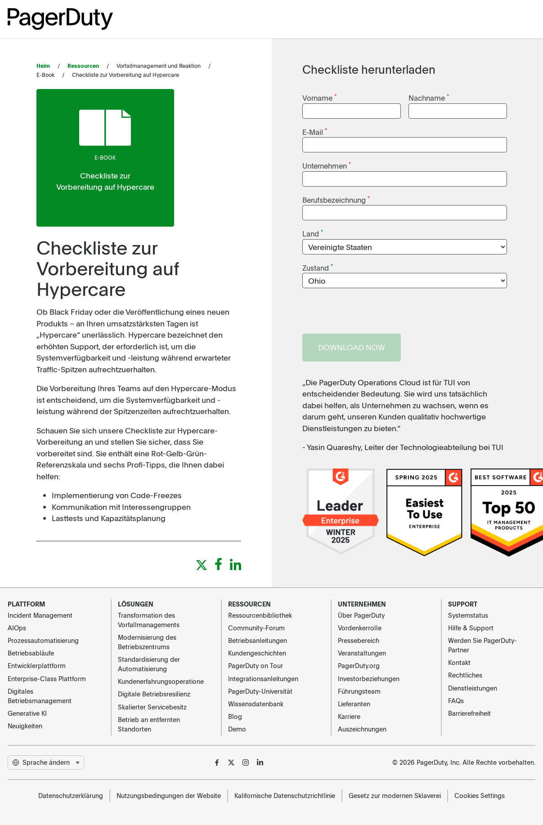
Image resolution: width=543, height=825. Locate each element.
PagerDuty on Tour (255, 665)
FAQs (456, 700)
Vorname (319, 97)
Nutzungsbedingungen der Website (169, 795)
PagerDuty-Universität (260, 691)
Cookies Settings (479, 795)
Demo (237, 728)
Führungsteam (359, 691)
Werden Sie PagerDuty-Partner (482, 645)
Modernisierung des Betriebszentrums (147, 642)
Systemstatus (468, 615)
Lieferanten (354, 703)
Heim (43, 65)
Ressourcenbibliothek (260, 615)
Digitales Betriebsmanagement (40, 696)
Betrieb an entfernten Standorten (149, 724)
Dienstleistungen (472, 687)
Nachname (428, 97)
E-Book (105, 157)
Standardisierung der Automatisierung (149, 664)
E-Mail (314, 131)
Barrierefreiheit (469, 713)
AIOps (17, 627)
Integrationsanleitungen (263, 678)
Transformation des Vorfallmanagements (149, 620)
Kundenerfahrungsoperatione (161, 681)
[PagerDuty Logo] (60, 19)
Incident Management (40, 615)
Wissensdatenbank (255, 703)
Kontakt (459, 662)
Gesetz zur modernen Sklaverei (395, 795)
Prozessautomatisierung (43, 640)
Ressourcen (83, 65)
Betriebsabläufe (31, 652)
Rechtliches (465, 674)
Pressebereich (358, 640)
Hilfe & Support (471, 627)
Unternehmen (326, 165)
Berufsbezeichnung (336, 199)
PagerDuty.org (359, 665)
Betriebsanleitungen (257, 640)
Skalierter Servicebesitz (152, 706)
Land (312, 233)
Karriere (349, 716)
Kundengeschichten (257, 652)
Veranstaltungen (362, 652)
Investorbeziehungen (368, 678)
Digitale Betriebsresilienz (154, 693)
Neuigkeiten (25, 725)
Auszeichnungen (362, 728)
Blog (235, 716)
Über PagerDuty (361, 615)
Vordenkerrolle (359, 627)
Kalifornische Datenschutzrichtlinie (284, 795)
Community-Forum (256, 627)
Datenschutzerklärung (70, 795)
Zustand (317, 267)
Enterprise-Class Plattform (47, 678)
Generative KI (27, 713)
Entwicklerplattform (37, 665)
